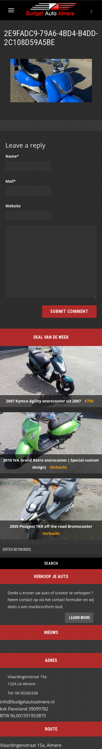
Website (13, 205)
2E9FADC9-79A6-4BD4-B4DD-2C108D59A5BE (51, 37)
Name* (12, 156)
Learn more (79, 617)
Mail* (10, 181)
